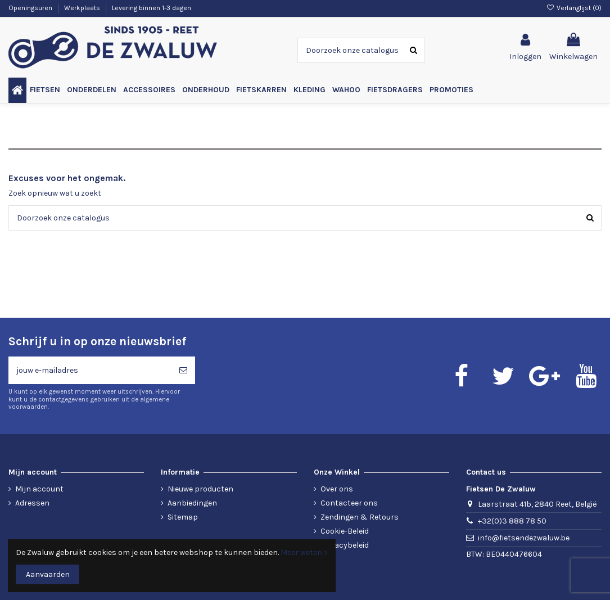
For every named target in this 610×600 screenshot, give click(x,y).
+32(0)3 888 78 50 (512, 521)
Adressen (32, 503)
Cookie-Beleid (344, 531)
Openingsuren (31, 8)
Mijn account (39, 489)
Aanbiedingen (192, 503)
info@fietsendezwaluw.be (524, 538)
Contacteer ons (349, 503)
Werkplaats (83, 8)
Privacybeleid (344, 545)
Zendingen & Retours (359, 517)
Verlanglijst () (574, 8)
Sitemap (183, 517)
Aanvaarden (48, 574)
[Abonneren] (183, 370)
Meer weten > (304, 552)
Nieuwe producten (200, 489)
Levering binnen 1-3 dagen (151, 8)
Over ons (336, 489)
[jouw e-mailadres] (89, 370)
